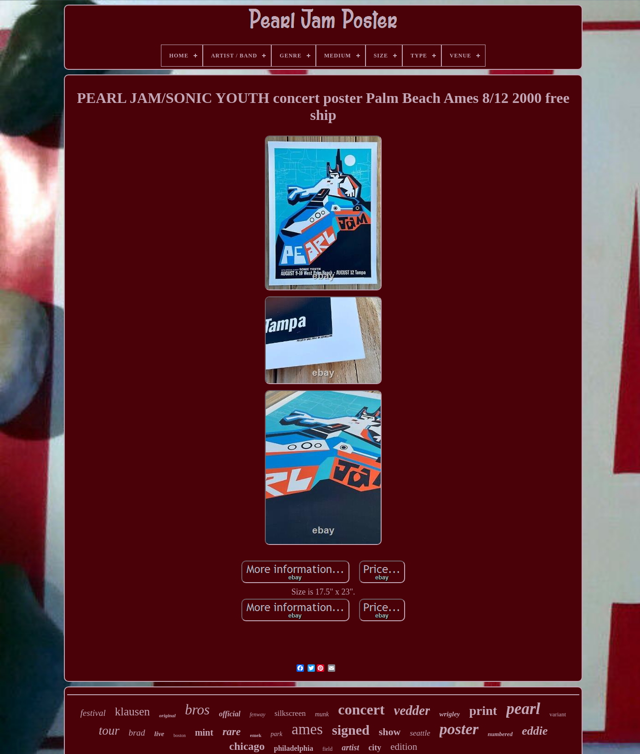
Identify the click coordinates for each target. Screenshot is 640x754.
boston (179, 735)
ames (307, 729)
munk (322, 714)
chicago (246, 746)
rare (232, 731)
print (483, 710)
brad (137, 732)
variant (557, 714)
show (390, 731)
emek (256, 735)
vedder (412, 710)
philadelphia (293, 748)
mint (204, 732)
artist (350, 747)
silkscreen (290, 713)
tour (109, 730)
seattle (420, 733)
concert (361, 709)
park (277, 734)
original (167, 715)
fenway (257, 714)
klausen (132, 711)
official (229, 714)
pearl (523, 709)
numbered (500, 734)
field (327, 749)
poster (459, 728)
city (374, 747)
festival (93, 713)
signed (351, 729)
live (159, 733)
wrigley (449, 714)
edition (403, 746)
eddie (535, 730)
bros (197, 710)
